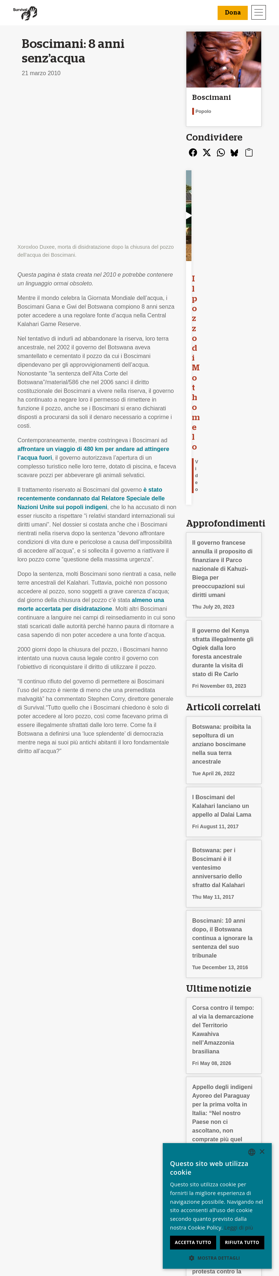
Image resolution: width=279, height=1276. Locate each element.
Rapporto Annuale (43, 1167)
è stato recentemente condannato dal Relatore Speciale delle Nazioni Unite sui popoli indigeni (91, 347)
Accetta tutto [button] (193, 1242)
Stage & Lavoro (40, 1158)
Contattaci (33, 1184)
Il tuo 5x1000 (158, 1167)
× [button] (261, 1152)
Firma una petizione (106, 1176)
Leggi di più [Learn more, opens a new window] (238, 1227)
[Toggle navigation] (258, 12)
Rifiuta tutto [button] (242, 1242)
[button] (217, 1257)
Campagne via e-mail (108, 1167)
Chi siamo (32, 1149)
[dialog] (217, 1206)
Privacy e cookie (41, 1176)
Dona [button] (232, 13)
